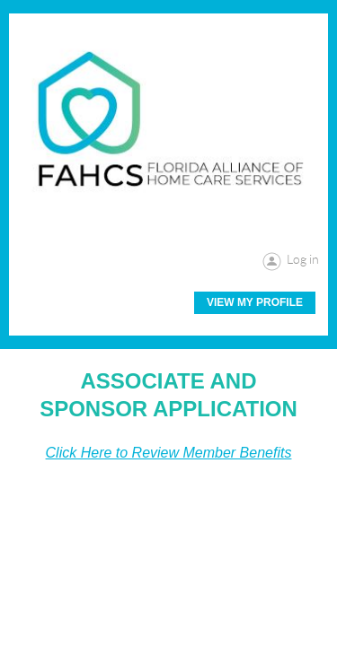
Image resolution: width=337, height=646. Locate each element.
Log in (303, 259)
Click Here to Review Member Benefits (169, 452)
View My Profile (255, 302)
